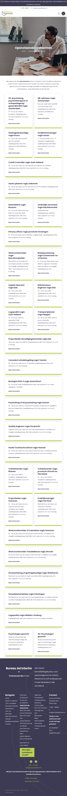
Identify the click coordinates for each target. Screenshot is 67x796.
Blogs (36, 718)
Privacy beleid (38, 705)
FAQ (35, 713)
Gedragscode (38, 710)
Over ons (8, 711)
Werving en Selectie (11, 706)
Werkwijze (8, 714)
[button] (24, 8)
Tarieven (8, 719)
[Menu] (63, 13)
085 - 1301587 (54, 707)
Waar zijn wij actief (11, 716)
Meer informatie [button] (14, 123)
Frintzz (26, 676)
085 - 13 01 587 (33, 765)
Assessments (9, 708)
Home (7, 698)
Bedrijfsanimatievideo (12, 721)
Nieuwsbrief (38, 716)
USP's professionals (26, 739)
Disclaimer (37, 703)
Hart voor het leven (40, 708)
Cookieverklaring (39, 700)
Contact (8, 724)
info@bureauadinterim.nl (57, 712)
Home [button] (24, 51)
